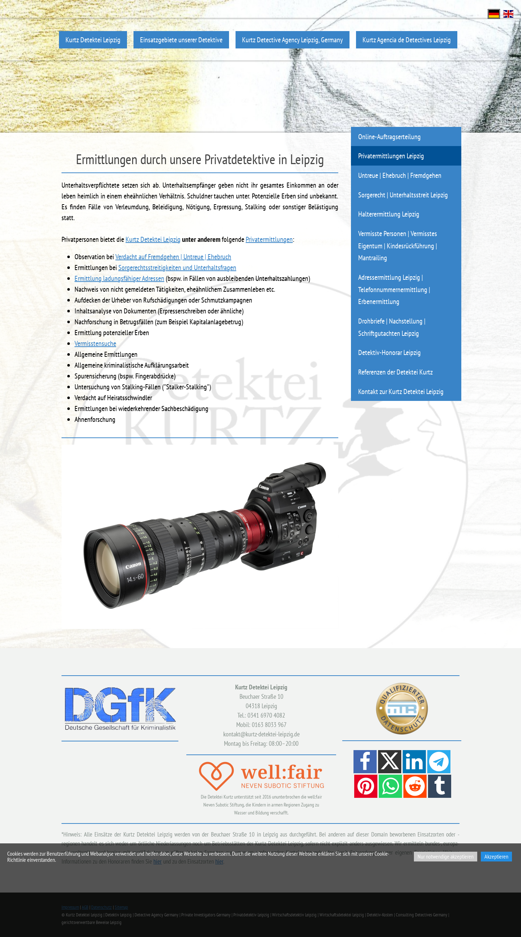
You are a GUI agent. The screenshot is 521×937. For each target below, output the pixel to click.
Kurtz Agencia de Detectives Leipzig (407, 39)
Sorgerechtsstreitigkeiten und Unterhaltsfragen (177, 267)
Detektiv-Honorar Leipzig (389, 352)
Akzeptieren (496, 856)
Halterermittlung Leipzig (388, 213)
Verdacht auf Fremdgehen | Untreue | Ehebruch (173, 256)
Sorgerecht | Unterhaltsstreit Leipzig (403, 194)
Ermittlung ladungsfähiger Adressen (119, 278)
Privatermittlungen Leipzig (391, 155)
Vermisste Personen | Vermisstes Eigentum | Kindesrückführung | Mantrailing (397, 245)
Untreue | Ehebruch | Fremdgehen (399, 175)
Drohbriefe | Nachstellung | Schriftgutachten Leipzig (391, 327)
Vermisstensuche (95, 343)
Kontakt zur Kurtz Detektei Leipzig (401, 391)
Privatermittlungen (269, 239)
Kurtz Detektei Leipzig (92, 39)
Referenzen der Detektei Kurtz (395, 371)
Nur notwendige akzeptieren (446, 856)
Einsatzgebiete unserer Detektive (181, 39)
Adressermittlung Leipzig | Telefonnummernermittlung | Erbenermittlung (394, 289)
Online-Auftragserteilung (389, 136)
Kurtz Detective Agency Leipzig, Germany (292, 39)
